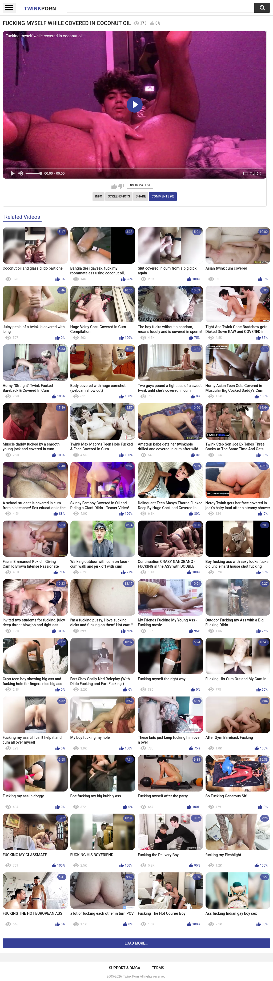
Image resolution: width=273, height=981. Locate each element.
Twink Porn (131, 976)
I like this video (114, 186)
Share (141, 196)
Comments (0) (163, 196)
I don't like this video (121, 186)
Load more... (136, 943)
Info (98, 196)
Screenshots (119, 196)
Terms (158, 968)
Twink (40, 8)
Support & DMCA (124, 968)
